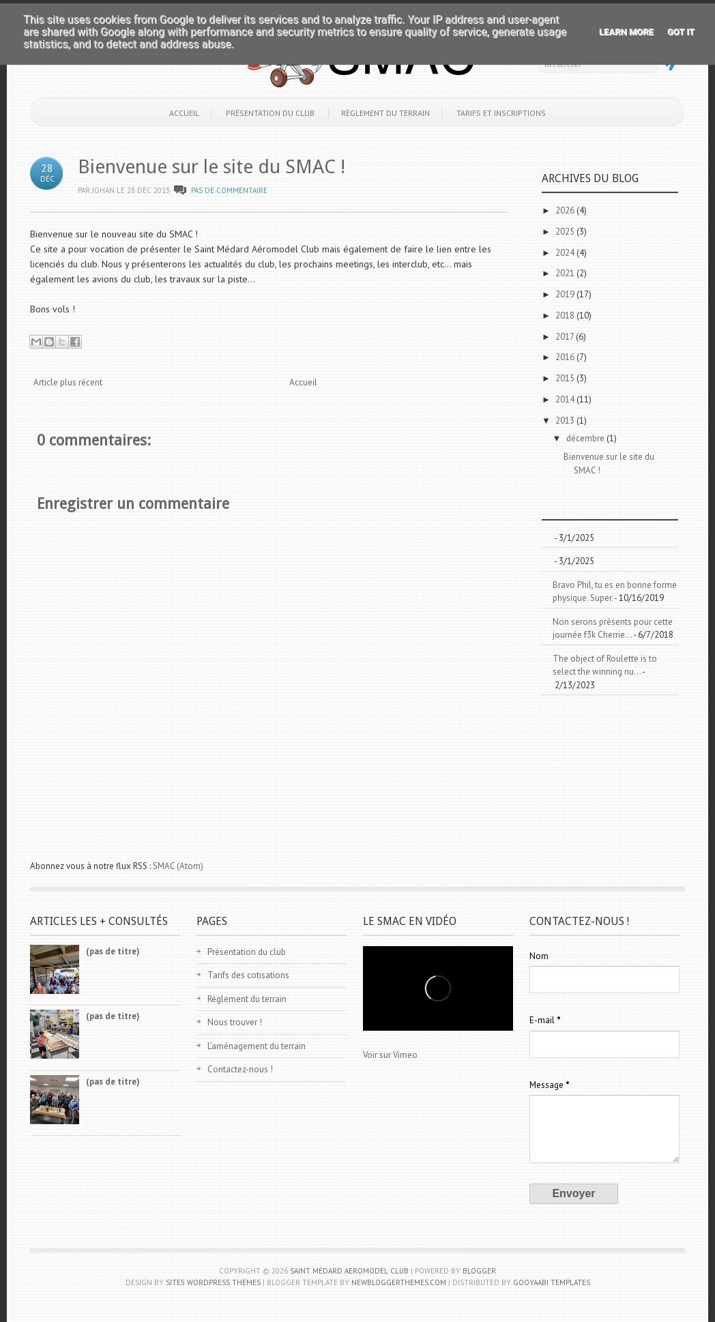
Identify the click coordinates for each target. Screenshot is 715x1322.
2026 (566, 210)
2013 (566, 420)
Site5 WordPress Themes (213, 1282)
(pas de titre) (113, 951)
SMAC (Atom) (178, 866)
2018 (566, 315)
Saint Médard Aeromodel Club (349, 1271)
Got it (681, 32)
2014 (566, 399)
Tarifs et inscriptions (501, 113)
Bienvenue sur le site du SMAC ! (211, 167)
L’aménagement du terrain (256, 1046)
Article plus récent (67, 382)
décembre (586, 438)
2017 (565, 336)
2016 (566, 357)
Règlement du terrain (385, 113)
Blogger (479, 1271)
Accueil (184, 113)
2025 (566, 231)
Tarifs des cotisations (248, 975)
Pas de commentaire (229, 190)
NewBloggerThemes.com (398, 1282)
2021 (566, 273)
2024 (566, 253)
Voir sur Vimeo (390, 1055)
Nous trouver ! (234, 1022)
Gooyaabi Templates (551, 1282)
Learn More (626, 32)
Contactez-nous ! (240, 1069)
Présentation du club (270, 113)
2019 (566, 294)
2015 (566, 378)
